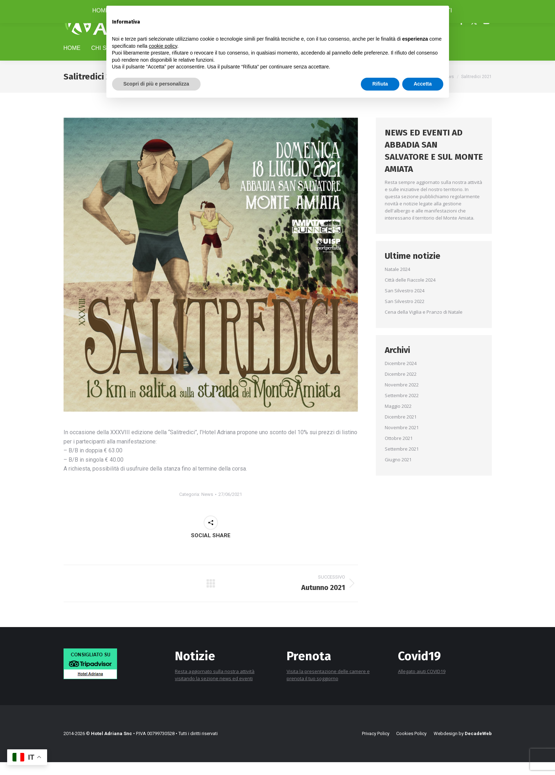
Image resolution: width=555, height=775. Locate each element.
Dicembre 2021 (401, 429)
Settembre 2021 (402, 461)
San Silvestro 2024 (404, 303)
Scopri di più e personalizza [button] (156, 84)
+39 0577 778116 (85, 6)
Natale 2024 (397, 282)
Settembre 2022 (402, 408)
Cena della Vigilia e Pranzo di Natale (424, 325)
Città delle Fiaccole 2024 (410, 292)
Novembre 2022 (402, 397)
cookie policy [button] (163, 46)
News (207, 507)
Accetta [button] (423, 84)
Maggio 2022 (398, 419)
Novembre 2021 (402, 440)
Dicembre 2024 (401, 376)
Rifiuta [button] (380, 84)
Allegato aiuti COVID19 (421, 684)
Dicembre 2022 (401, 387)
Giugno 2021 (398, 472)
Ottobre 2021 (399, 451)
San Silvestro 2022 (404, 314)
